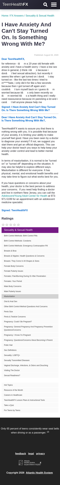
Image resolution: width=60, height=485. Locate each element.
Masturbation (9, 296)
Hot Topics (8, 385)
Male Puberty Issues (12, 291)
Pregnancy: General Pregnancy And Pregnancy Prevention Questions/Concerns (28, 328)
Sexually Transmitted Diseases (17, 360)
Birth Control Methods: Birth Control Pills (20, 236)
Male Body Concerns (12, 286)
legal (31, 453)
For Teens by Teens (12, 410)
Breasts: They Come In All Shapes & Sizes (21, 261)
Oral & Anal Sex (10, 301)
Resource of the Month (13, 390)
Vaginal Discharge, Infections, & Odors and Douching (26, 365)
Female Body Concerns (13, 266)
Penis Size (8, 312)
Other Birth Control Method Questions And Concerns (25, 306)
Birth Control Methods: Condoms (17, 241)
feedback (20, 453)
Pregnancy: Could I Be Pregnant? (18, 322)
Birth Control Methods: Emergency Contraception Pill (26, 246)
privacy (40, 453)
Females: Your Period (13, 281)
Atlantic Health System (39, 472)
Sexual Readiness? (12, 375)
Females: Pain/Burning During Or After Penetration (25, 276)
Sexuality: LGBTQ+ (12, 355)
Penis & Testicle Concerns (15, 317)
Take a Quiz (9, 405)
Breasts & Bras (10, 251)
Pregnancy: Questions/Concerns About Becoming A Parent (28, 340)
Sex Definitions (10, 350)
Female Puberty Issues (13, 271)
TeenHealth (15, 4)
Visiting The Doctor (12, 370)
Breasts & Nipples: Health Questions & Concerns (24, 256)
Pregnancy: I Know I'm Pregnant (17, 335)
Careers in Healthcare (13, 395)
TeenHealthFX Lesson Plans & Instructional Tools (24, 400)
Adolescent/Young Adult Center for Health (24, 196)
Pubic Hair (8, 345)
